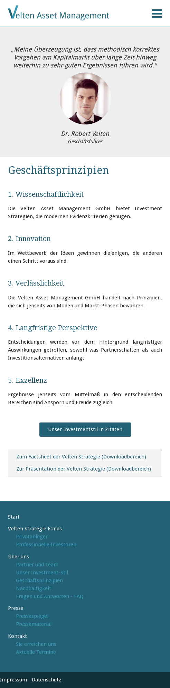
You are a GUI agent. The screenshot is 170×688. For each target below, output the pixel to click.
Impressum (13, 680)
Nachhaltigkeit (33, 588)
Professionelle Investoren (46, 544)
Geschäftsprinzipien (39, 580)
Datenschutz (46, 680)
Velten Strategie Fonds (35, 529)
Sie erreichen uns (36, 644)
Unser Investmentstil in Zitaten (85, 429)
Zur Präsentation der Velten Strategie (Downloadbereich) (83, 469)
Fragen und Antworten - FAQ (50, 596)
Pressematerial (33, 624)
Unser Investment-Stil (42, 572)
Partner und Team (37, 564)
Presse (15, 608)
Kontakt (17, 636)
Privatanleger (32, 536)
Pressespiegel (32, 616)
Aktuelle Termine (36, 652)
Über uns (18, 557)
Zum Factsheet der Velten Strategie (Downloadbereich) (81, 457)
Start (14, 517)
